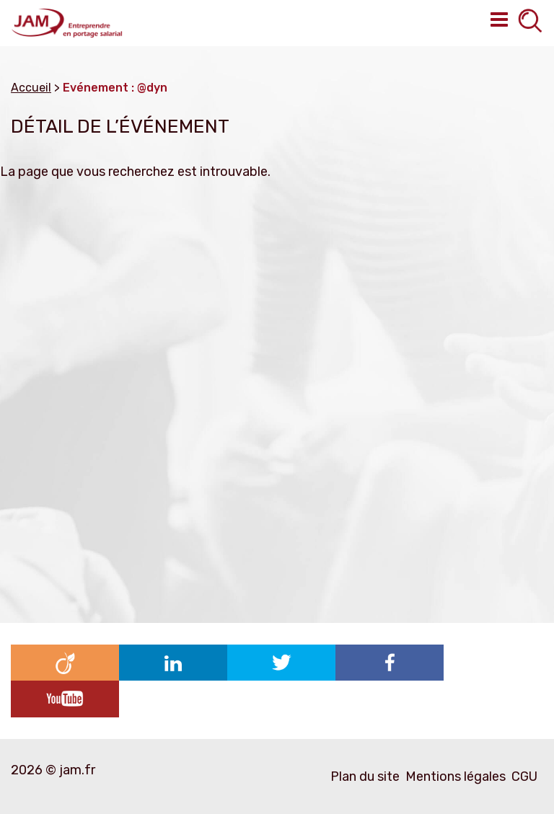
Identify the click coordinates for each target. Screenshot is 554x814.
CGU (524, 776)
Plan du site (365, 776)
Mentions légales (455, 776)
